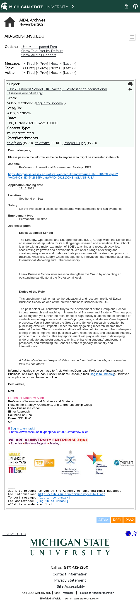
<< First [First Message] (28, 64)
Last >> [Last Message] (69, 64)
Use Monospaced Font (39, 47)
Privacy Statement (70, 580)
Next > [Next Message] (55, 64)
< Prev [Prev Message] (42, 64)
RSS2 (129, 520)
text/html (42, 143)
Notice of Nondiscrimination (97, 592)
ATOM (103, 520)
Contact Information (70, 574)
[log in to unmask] (50, 103)
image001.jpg (75, 143)
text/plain (14, 143)
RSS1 (117, 520)
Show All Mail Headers (38, 55)
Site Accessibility (71, 587)
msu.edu (68, 592)
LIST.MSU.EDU (14, 534)
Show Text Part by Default (42, 51)
